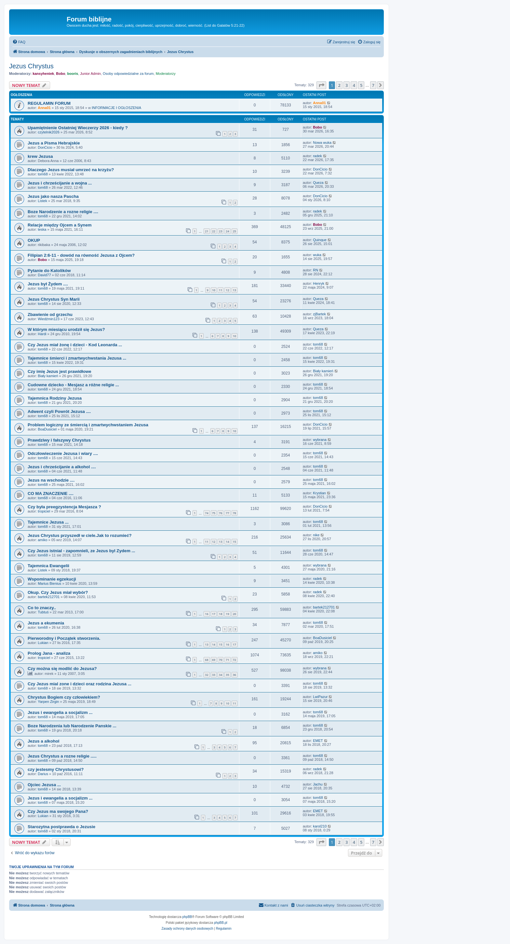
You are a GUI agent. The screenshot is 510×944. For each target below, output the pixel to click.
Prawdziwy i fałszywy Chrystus (59, 440)
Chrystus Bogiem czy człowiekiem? (64, 697)
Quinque (320, 240)
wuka (317, 255)
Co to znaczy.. (42, 607)
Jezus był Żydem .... (48, 283)
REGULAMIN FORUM (49, 103)
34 (220, 675)
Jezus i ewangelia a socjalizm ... (60, 712)
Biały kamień (48, 376)
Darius (43, 774)
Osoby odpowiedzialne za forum (128, 73)
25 (234, 231)
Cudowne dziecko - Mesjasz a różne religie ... (73, 384)
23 (220, 231)
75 (213, 513)
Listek (42, 201)
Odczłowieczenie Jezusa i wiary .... (63, 453)
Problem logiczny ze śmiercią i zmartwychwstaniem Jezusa (88, 424)
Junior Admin (90, 73)
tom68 (43, 174)
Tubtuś (43, 612)
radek (317, 156)
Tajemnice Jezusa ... (48, 522)
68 (206, 660)
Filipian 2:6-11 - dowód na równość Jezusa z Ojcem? (81, 255)
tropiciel (44, 511)
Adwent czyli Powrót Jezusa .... (59, 411)
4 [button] (354, 85)
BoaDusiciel (47, 429)
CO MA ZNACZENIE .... (51, 493)
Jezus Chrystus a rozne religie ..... (62, 756)
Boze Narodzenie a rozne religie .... (63, 211)
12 (227, 290)
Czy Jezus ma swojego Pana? (58, 811)
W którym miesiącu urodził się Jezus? (66, 329)
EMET (318, 741)
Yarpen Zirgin (48, 702)
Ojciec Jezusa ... (44, 784)
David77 (44, 275)
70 (220, 660)
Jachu (317, 784)
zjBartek (319, 314)
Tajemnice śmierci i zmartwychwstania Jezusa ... (77, 358)
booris (72, 73)
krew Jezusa (40, 156)
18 (220, 614)
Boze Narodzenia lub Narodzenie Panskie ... (72, 725)
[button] (321, 85)
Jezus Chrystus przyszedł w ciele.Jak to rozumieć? (80, 535)
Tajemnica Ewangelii (48, 565)
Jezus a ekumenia (46, 623)
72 (234, 660)
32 (206, 675)
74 (206, 513)
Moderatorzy (166, 73)
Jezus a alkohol (43, 741)
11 (220, 290)
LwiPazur (320, 697)
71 (227, 660)
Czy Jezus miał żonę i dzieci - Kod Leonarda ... (75, 344)
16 (206, 614)
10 (213, 290)
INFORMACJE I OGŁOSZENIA (116, 108)
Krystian (319, 493)
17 (213, 614)
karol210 (320, 826)
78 (234, 513)
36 (234, 675)
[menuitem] (18, 42)
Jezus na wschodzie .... (51, 480)
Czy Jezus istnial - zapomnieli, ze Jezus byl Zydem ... (81, 550)
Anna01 (44, 108)
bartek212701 (49, 597)
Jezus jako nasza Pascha (53, 196)
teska (42, 229)
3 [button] (346, 85)
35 (227, 675)
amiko (42, 540)
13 (234, 290)
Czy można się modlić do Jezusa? (62, 668)
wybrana (320, 440)
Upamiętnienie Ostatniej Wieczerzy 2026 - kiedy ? (78, 127)
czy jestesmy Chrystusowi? (56, 769)
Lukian (43, 643)
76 (220, 513)
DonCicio (45, 147)
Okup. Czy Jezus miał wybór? (58, 592)
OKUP (34, 240)
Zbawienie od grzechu (50, 314)
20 (234, 614)
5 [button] (361, 85)
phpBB (187, 917)
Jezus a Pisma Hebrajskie (54, 143)
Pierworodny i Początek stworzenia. (64, 638)
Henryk (318, 283)
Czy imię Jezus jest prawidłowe (59, 371)
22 (213, 231)
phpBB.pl (220, 922)
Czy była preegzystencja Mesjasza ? (64, 506)
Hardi (42, 334)
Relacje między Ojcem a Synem (59, 225)
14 (227, 542)
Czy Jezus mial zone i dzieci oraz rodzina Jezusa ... (79, 683)
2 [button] (339, 85)
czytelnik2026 (49, 132)
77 (227, 513)
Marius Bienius (49, 583)
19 (227, 614)
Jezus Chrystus (31, 66)
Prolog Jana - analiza (49, 653)
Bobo (60, 73)
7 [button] (373, 85)
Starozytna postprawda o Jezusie (61, 826)
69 (213, 660)
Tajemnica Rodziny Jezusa (55, 398)
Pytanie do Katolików (49, 270)
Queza (318, 183)
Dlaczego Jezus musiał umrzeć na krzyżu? (71, 169)
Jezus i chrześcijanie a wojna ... (60, 183)
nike (316, 535)
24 (227, 231)
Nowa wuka (322, 142)
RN (315, 270)
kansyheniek (43, 73)
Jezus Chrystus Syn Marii (54, 299)
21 (206, 231)
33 (213, 675)
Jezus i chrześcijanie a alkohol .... (62, 466)
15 (234, 542)
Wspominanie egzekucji (52, 579)
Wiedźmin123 (49, 319)
